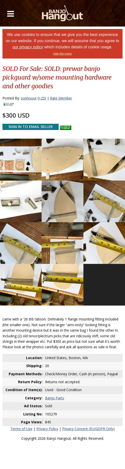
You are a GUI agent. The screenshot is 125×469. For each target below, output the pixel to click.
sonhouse (29, 98)
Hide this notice (62, 53)
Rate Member (61, 98)
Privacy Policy (47, 428)
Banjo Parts (54, 398)
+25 (42, 98)
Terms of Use (21, 428)
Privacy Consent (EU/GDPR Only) (88, 428)
